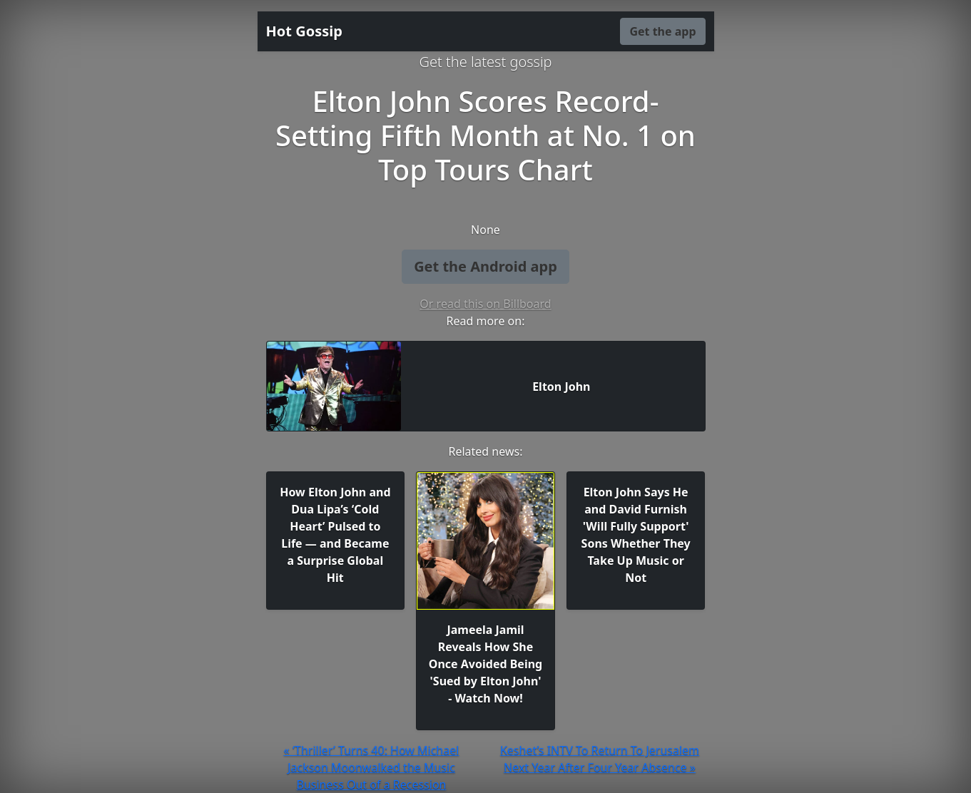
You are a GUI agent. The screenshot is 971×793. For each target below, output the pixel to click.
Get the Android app (485, 266)
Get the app (662, 31)
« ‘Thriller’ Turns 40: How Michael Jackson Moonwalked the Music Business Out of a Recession (371, 767)
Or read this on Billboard (485, 304)
